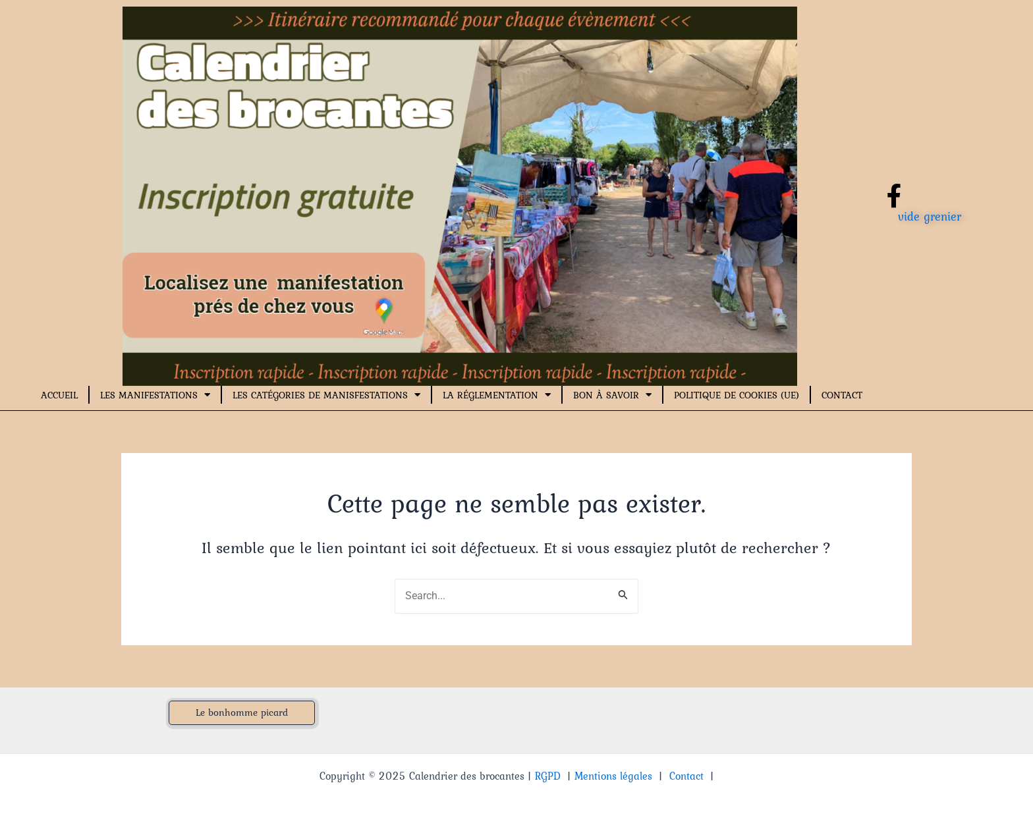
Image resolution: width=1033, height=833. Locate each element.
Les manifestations (155, 395)
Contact (842, 395)
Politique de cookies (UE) (736, 395)
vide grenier (929, 216)
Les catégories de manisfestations (326, 395)
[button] (242, 713)
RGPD (548, 776)
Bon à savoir (612, 395)
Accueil (59, 395)
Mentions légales (613, 776)
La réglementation (497, 395)
